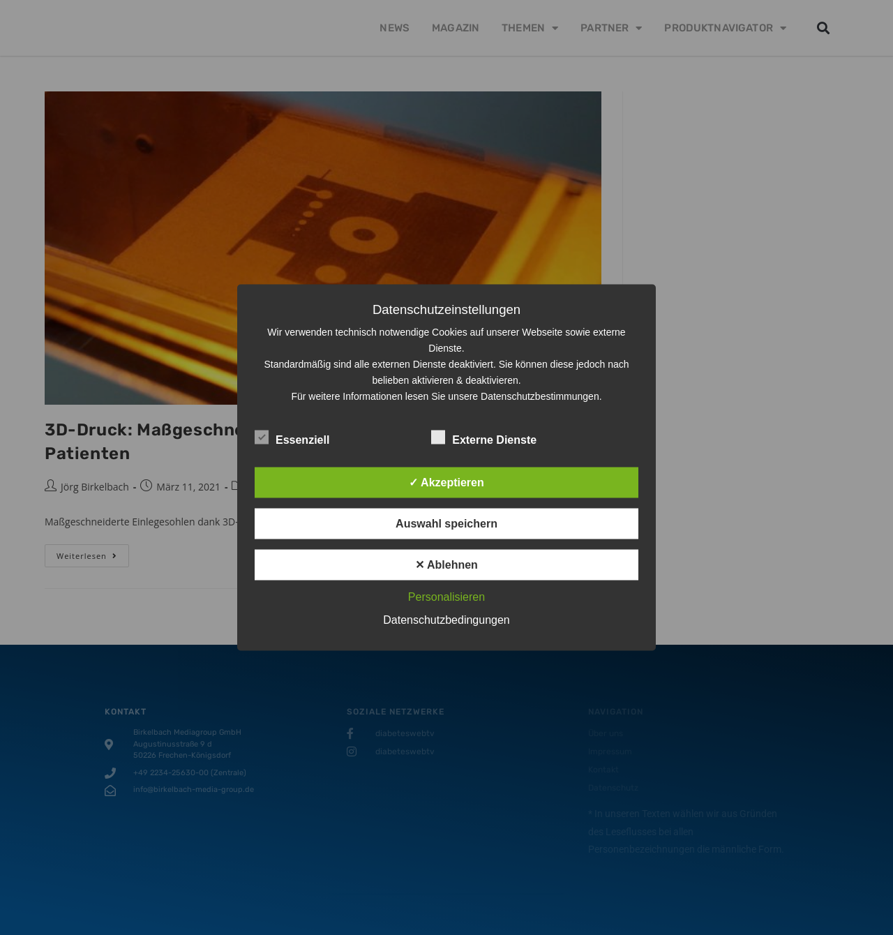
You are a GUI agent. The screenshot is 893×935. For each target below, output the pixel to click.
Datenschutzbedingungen (446, 620)
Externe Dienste (483, 437)
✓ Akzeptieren (446, 482)
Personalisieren (446, 597)
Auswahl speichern (446, 524)
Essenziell (292, 437)
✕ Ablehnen (446, 565)
